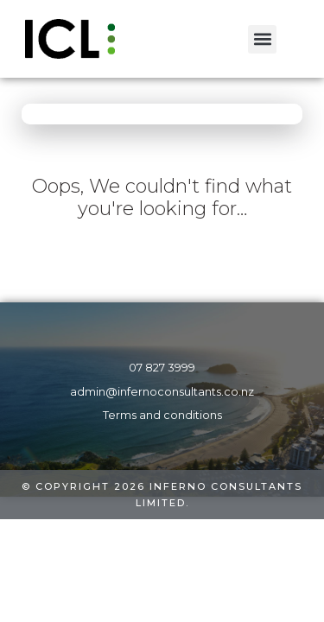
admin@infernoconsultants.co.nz (162, 391)
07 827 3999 (162, 367)
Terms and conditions (162, 415)
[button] (262, 39)
